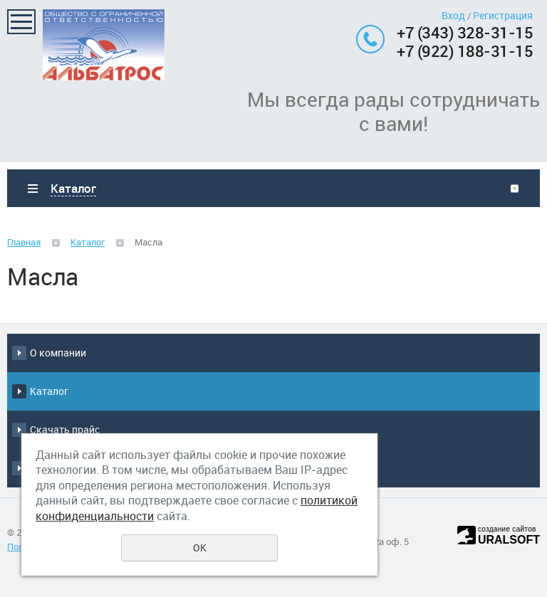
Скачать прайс (65, 429)
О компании (58, 352)
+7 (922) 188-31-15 (465, 51)
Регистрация (503, 15)
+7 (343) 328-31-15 (465, 32)
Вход (453, 15)
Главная (24, 242)
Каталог (88, 242)
